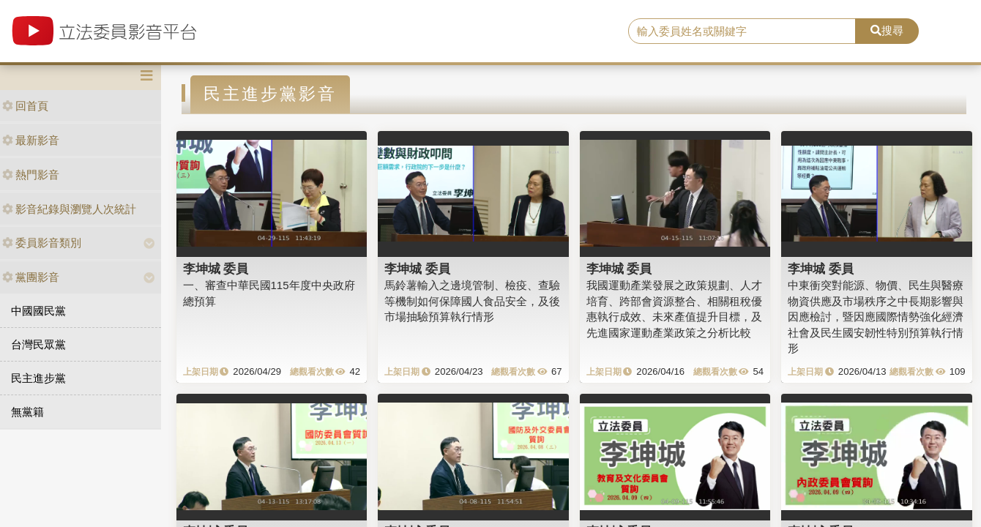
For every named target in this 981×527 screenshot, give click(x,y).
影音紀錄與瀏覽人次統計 (69, 209)
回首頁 (25, 106)
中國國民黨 (38, 310)
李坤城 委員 (216, 268)
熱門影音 (30, 174)
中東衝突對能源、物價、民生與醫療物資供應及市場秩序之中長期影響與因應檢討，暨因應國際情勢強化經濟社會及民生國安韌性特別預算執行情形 (875, 316)
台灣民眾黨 (38, 344)
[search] (742, 31)
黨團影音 (30, 277)
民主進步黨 (38, 378)
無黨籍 (27, 411)
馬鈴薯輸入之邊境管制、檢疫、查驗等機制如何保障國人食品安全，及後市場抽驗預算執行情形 (472, 301)
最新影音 (30, 140)
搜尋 (886, 30)
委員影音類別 (41, 242)
